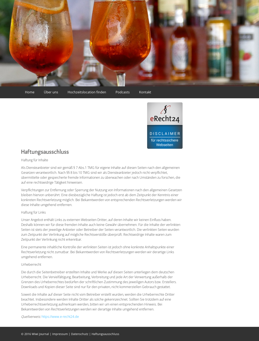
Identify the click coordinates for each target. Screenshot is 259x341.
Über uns (51, 92)
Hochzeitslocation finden (87, 92)
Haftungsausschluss (105, 334)
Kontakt (145, 92)
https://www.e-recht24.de (60, 316)
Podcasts (123, 92)
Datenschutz (79, 334)
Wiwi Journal (40, 334)
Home (29, 92)
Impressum (60, 334)
